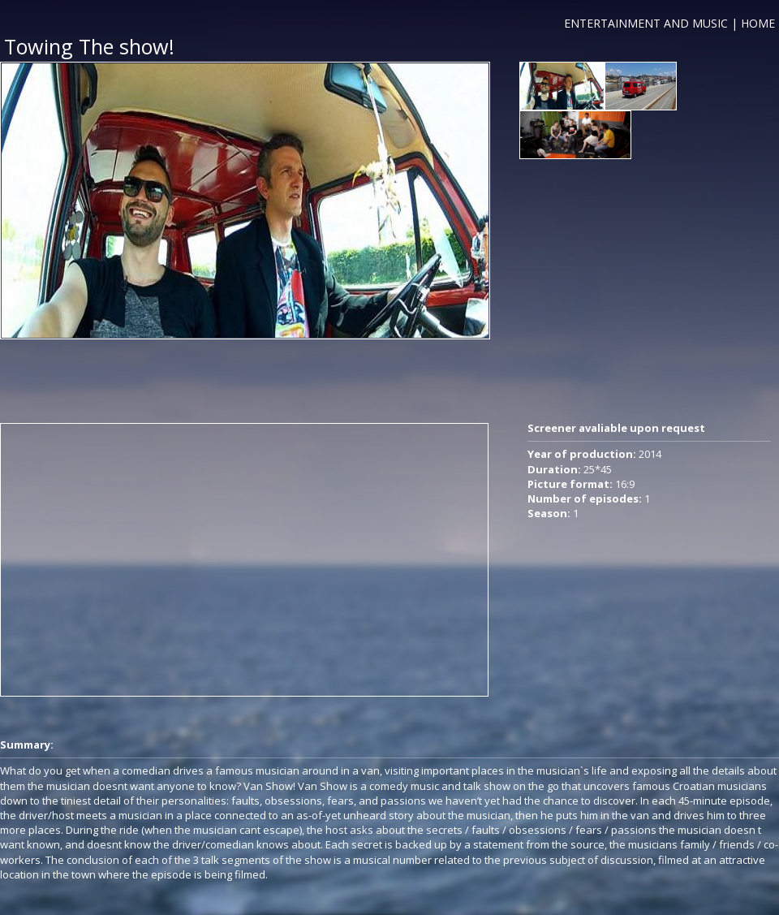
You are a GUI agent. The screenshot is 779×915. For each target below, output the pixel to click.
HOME (758, 23)
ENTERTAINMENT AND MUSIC (646, 23)
